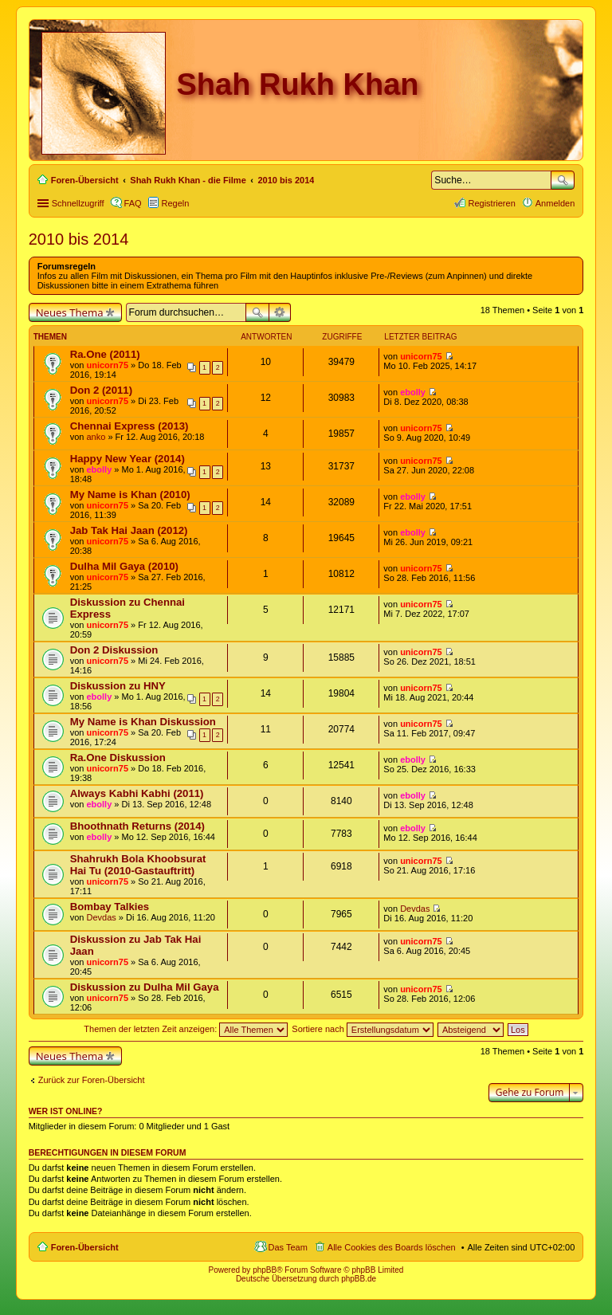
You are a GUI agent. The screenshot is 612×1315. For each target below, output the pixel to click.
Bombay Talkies (109, 907)
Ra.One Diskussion (118, 757)
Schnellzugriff (78, 203)
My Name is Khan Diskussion (143, 722)
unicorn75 (107, 365)
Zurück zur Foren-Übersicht (91, 1080)
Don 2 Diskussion (114, 650)
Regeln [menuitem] (176, 203)
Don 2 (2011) (101, 390)
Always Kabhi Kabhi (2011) (137, 793)
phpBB (265, 1270)
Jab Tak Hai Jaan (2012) (129, 530)
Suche (563, 180)
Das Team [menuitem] (288, 1247)
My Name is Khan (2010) (130, 494)
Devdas (101, 917)
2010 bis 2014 (79, 239)
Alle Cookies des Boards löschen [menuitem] (392, 1247)
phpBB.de (358, 1278)
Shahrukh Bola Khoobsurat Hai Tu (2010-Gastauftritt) (138, 865)
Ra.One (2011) (105, 354)
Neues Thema (70, 312)
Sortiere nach (362, 1029)
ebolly (413, 392)
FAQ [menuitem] (133, 203)
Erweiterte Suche (280, 312)
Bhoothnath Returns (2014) (137, 826)
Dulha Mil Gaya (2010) (124, 566)
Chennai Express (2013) (129, 426)
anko (95, 437)
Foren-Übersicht (85, 1247)
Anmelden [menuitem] (555, 203)
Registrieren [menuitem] (491, 203)
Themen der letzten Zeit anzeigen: (186, 1029)
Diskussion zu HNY (118, 686)
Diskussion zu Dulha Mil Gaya (144, 987)
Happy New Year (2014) (127, 459)
